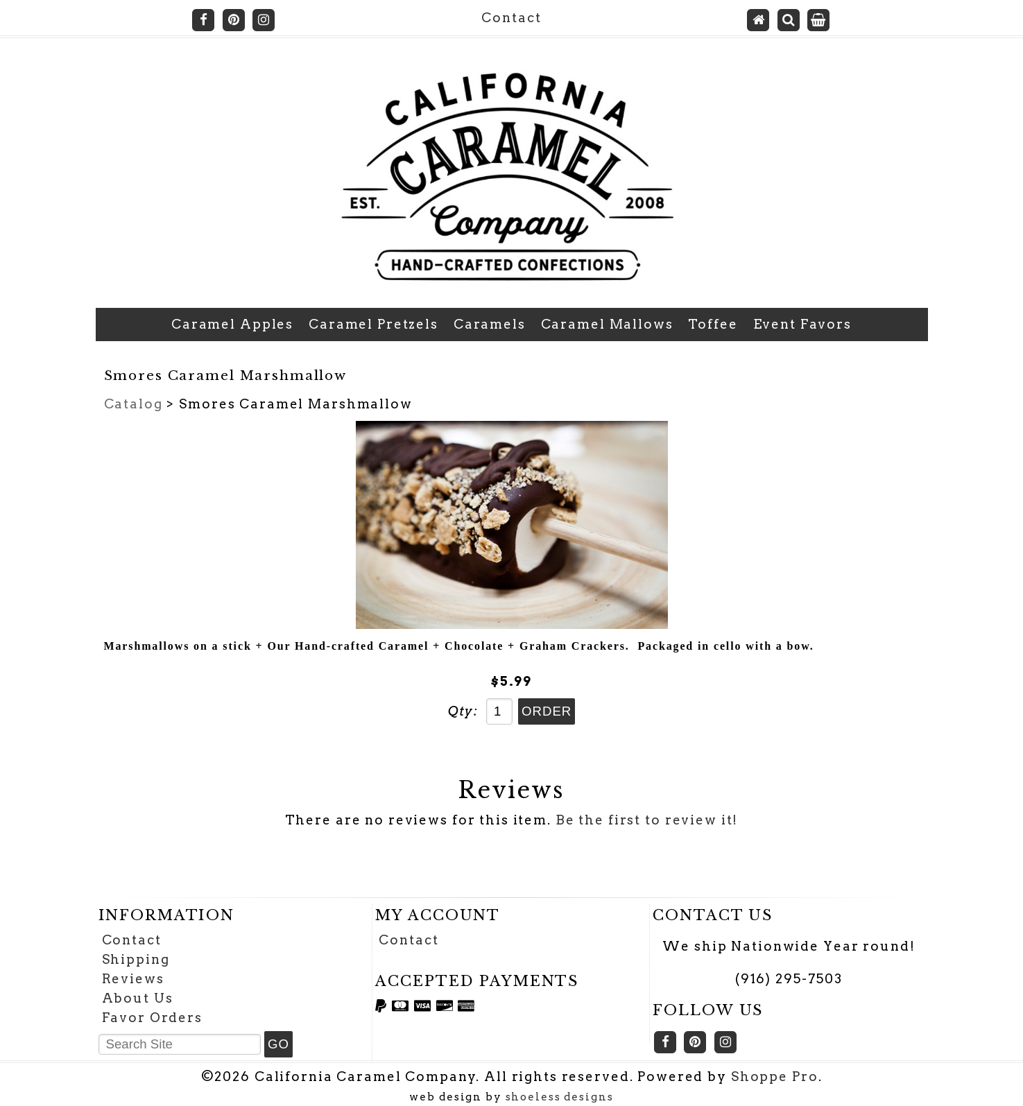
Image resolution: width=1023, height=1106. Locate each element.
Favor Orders (152, 1018)
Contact (511, 18)
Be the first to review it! (647, 820)
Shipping (136, 959)
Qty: (463, 711)
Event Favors (802, 324)
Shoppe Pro (774, 1077)
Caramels (490, 324)
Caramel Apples (232, 324)
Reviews (133, 979)
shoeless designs (560, 1097)
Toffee (712, 324)
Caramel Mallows (607, 324)
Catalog (133, 404)
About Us (137, 998)
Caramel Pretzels (373, 324)
